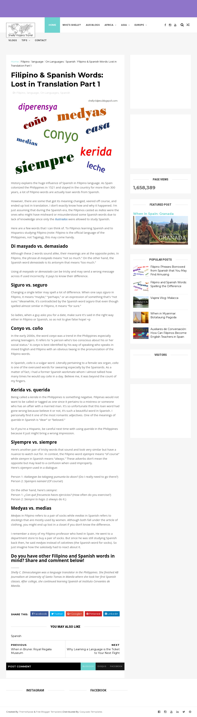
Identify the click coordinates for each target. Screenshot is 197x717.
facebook (116, 666)
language (37, 61)
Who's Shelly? (72, 24)
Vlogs (12, 40)
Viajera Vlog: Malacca (164, 298)
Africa (108, 24)
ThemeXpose (26, 711)
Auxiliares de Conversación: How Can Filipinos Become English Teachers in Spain (168, 332)
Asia (124, 24)
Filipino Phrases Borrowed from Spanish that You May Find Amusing (168, 270)
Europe (139, 24)
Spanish (70, 61)
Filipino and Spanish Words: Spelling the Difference (168, 284)
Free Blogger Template (48, 711)
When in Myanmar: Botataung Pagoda (163, 315)
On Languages (54, 61)
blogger (88, 666)
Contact (41, 40)
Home (52, 24)
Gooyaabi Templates (90, 711)
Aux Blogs (93, 24)
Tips (24, 40)
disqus (102, 666)
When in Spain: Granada (153, 214)
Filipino (25, 61)
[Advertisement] (98, 8)
